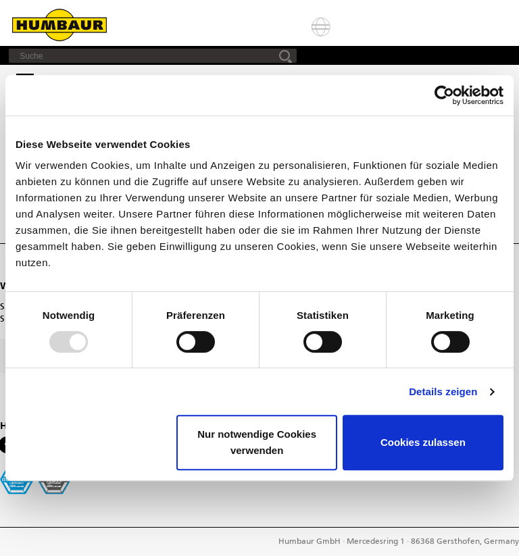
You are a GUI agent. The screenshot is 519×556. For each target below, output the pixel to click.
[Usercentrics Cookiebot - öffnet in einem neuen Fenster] (444, 95)
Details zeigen (443, 391)
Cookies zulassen (423, 442)
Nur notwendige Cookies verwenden (256, 442)
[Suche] (153, 56)
